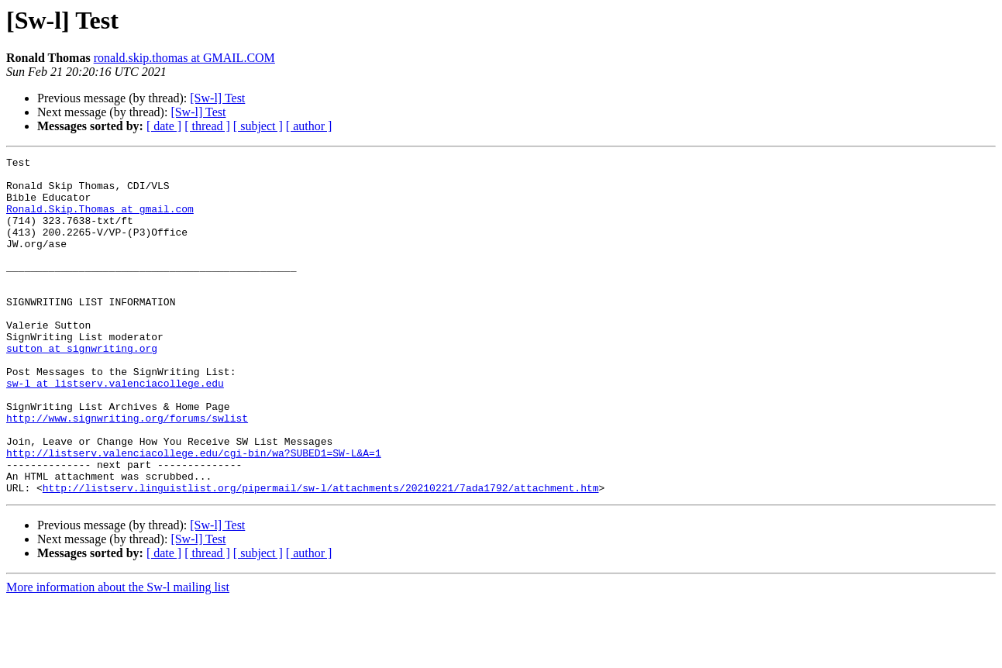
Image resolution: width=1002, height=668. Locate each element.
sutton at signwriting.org (81, 387)
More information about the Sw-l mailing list (117, 654)
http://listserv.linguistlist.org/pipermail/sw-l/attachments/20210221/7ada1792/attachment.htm (321, 555)
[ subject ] (258, 126)
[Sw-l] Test (217, 98)
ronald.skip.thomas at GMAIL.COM (184, 57)
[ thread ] (207, 126)
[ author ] (309, 126)
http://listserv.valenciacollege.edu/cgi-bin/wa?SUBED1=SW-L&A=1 (193, 513)
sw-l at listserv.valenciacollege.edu (115, 429)
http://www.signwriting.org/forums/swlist (127, 471)
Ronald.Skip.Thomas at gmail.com (100, 220)
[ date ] (163, 126)
